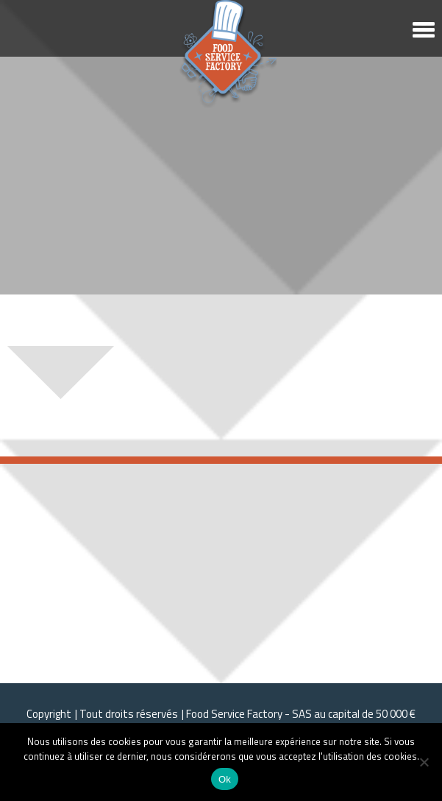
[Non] (423, 762)
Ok (224, 779)
